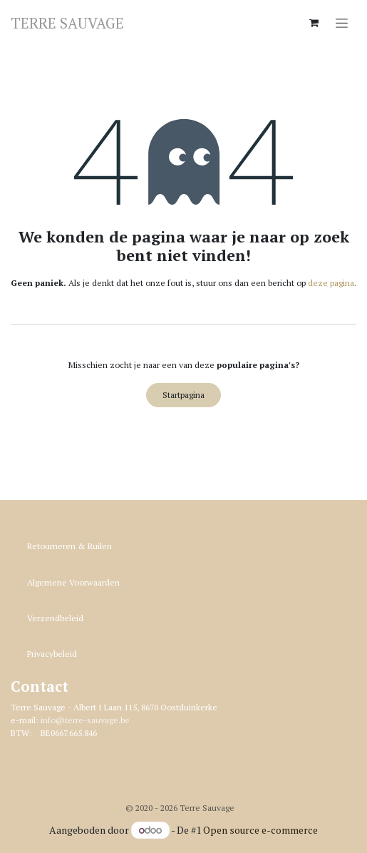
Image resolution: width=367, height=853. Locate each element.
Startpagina (183, 394)
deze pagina (331, 282)
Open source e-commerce (260, 830)
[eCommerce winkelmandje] (313, 22)
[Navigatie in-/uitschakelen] (341, 22)
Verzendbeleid (55, 618)
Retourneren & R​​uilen (69, 546)
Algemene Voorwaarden (73, 582)
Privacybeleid (52, 653)
